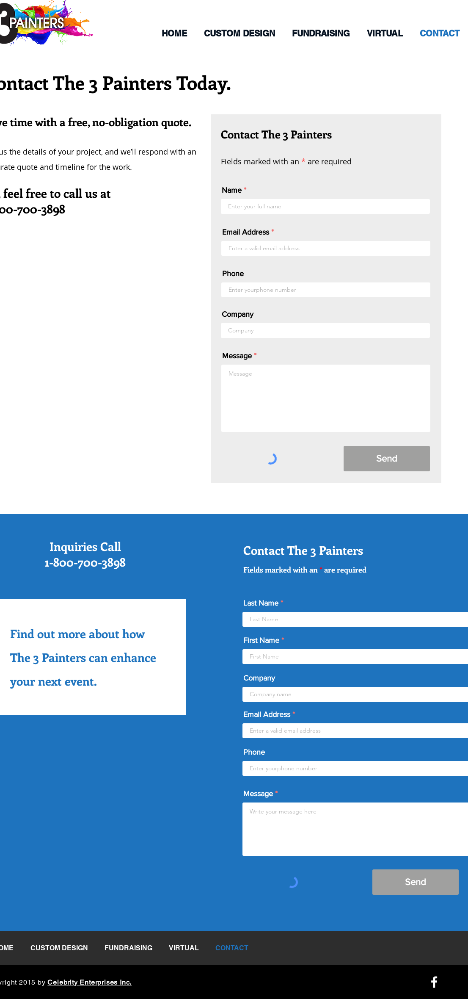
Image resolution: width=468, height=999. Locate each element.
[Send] (387, 458)
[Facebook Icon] (434, 982)
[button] (239, 33)
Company (237, 314)
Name (232, 190)
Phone (233, 273)
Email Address (245, 232)
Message (237, 356)
